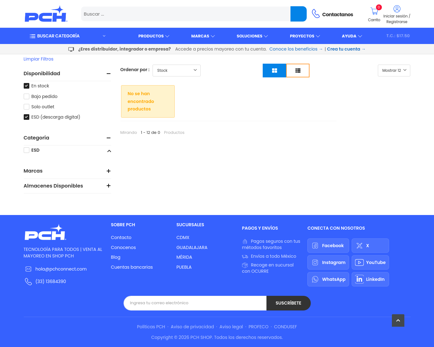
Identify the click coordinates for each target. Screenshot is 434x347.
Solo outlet (43, 107)
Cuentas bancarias (132, 267)
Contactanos (337, 14)
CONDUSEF (285, 327)
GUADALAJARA (191, 247)
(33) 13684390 (51, 281)
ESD (36, 150)
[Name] (298, 14)
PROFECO (259, 327)
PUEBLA (184, 267)
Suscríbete (288, 303)
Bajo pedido (45, 96)
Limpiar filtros (39, 59)
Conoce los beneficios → (296, 49)
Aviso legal (231, 327)
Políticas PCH (151, 327)
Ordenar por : (135, 69)
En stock (40, 86)
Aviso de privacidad (192, 327)
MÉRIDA (184, 257)
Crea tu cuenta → (346, 49)
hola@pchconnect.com (61, 269)
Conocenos (123, 247)
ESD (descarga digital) (56, 117)
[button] (67, 36)
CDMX (182, 237)
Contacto (121, 237)
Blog (115, 257)
